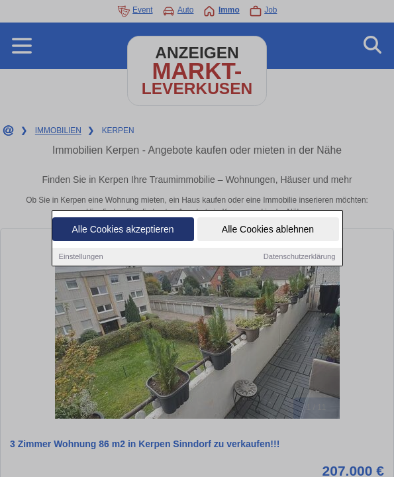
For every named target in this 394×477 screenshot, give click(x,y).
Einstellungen (81, 258)
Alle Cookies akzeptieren (122, 230)
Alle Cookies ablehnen (268, 230)
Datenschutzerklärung (300, 258)
